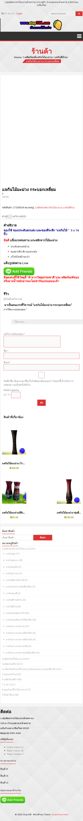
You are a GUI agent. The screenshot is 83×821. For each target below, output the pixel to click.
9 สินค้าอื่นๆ (8, 694)
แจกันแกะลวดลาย (15, 626)
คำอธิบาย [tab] (7, 216)
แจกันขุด (10, 554)
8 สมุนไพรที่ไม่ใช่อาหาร (14, 689)
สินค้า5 (4, 768)
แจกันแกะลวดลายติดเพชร (19, 639)
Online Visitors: (14, 747)
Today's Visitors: (15, 754)
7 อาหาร (6, 684)
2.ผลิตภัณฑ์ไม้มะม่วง (12, 658)
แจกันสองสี (11, 593)
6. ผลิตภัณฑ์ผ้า (9, 679)
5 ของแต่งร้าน (9, 674)
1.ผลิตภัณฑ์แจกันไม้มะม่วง (37, 57)
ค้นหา (43, 537)
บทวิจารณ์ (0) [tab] (19, 216)
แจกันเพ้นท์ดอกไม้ (15, 613)
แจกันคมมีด (12, 567)
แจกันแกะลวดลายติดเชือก (19, 633)
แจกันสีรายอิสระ (14, 600)
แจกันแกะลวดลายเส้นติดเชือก (21, 652)
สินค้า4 (4, 775)
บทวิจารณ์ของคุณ (14, 333)
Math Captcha (11, 389)
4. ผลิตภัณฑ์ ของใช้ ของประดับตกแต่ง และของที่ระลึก (29, 669)
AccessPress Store (60, 814)
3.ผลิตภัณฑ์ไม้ (9, 664)
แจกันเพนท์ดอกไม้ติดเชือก (19, 620)
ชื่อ (6, 350)
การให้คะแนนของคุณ (15, 309)
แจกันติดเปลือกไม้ (15, 580)
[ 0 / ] (7, 13)
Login (19, 13)
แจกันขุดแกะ (12, 560)
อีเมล (7, 362)
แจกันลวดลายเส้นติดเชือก (19, 586)
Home (17, 57)
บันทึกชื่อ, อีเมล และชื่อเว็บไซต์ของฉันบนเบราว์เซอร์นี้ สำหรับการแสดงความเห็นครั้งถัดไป (39, 382)
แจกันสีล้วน (60, 57)
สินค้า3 (4, 782)
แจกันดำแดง (12, 573)
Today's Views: (14, 750)
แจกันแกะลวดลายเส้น (17, 646)
